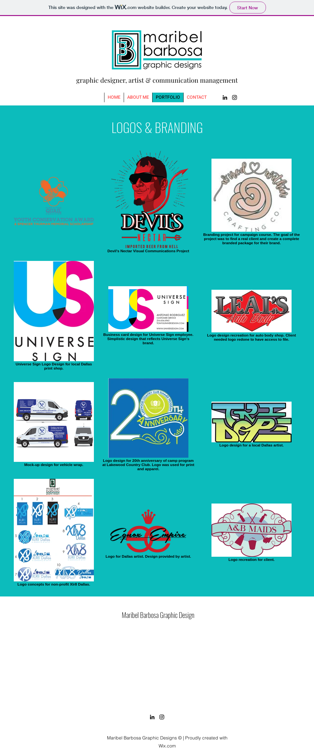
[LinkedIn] (225, 97)
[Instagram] (234, 97)
